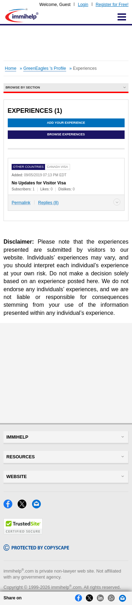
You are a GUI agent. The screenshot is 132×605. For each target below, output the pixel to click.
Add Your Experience (66, 122)
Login (83, 4)
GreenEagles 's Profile (44, 68)
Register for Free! (112, 4)
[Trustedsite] (23, 532)
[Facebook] (11, 506)
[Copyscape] (36, 548)
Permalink (21, 202)
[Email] (38, 506)
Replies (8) (48, 202)
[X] (25, 506)
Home (11, 68)
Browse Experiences (66, 134)
